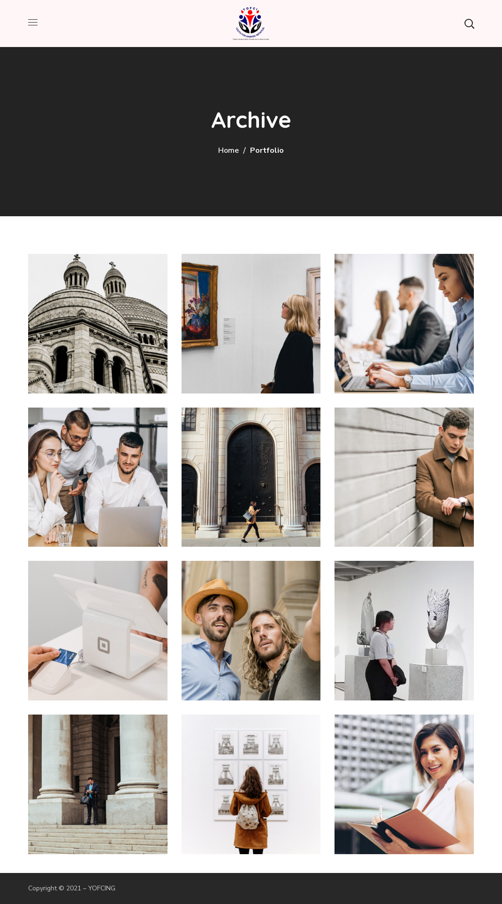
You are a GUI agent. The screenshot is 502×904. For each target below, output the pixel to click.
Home (228, 150)
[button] (469, 23)
